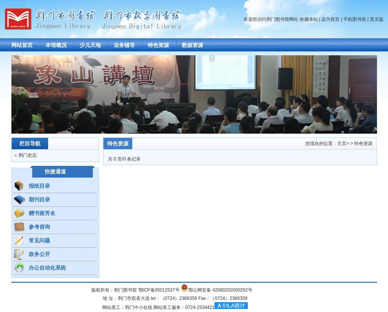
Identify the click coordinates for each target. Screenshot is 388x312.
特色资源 (158, 45)
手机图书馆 (354, 19)
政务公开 (39, 254)
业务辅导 (124, 45)
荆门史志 (28, 155)
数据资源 (192, 45)
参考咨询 (39, 227)
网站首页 (22, 45)
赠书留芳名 (42, 213)
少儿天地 (90, 45)
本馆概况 (56, 45)
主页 (341, 143)
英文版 (376, 19)
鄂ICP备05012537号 (159, 290)
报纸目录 (39, 186)
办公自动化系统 (47, 268)
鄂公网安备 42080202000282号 (220, 290)
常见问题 (39, 240)
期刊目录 (39, 200)
